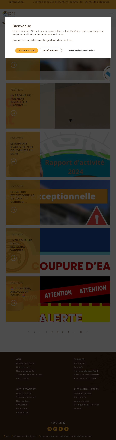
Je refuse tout (50, 50)
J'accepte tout (27, 50)
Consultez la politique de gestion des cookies (43, 40)
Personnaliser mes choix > (82, 50)
